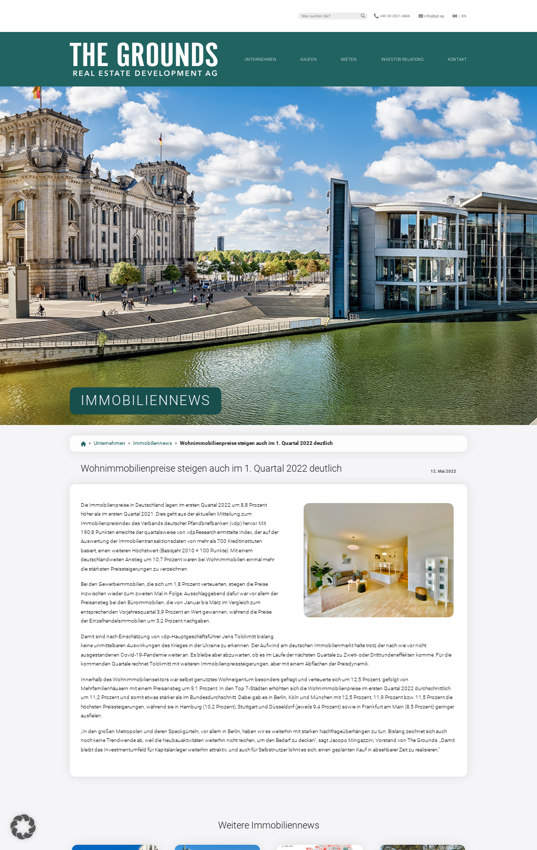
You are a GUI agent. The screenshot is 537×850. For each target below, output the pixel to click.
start (83, 443)
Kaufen (308, 59)
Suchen (363, 16)
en (463, 16)
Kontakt (457, 59)
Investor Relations (402, 59)
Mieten (349, 59)
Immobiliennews (152, 443)
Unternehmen (260, 59)
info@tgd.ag (434, 16)
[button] (23, 827)
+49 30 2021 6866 (395, 16)
